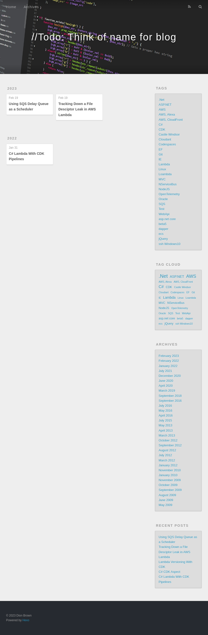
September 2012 (170, 445)
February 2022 (169, 361)
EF (161, 149)
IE (160, 159)
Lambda (164, 164)
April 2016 (166, 415)
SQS (162, 204)
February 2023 (169, 356)
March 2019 (167, 390)
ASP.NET (165, 104)
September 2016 (170, 401)
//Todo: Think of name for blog (104, 37)
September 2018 (170, 396)
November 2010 (170, 470)
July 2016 (165, 405)
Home (11, 7)
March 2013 (167, 435)
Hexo (25, 620)
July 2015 (165, 420)
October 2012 (168, 440)
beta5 (163, 224)
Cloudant (165, 139)
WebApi (164, 214)
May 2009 (165, 505)
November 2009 (170, 480)
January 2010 (168, 475)
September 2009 (170, 490)
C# (161, 124)
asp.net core (167, 219)
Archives (31, 7)
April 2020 (166, 386)
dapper (163, 229)
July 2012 (165, 455)
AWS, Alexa (167, 114)
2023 (12, 88)
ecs (161, 234)
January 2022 (168, 366)
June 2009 (166, 500)
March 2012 (167, 460)
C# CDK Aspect (169, 572)
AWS (162, 109)
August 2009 (167, 495)
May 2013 (165, 425)
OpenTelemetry (169, 194)
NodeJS (164, 189)
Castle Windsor (169, 134)
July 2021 (165, 371)
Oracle (163, 199)
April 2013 (166, 430)
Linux (162, 169)
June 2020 (166, 381)
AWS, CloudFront (171, 120)
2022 (12, 138)
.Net (161, 100)
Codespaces (167, 144)
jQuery (163, 239)
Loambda (165, 174)
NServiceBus (168, 184)
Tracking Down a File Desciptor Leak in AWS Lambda (77, 109)
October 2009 (168, 485)
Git (161, 154)
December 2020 (170, 376)
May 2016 (165, 410)
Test (161, 209)
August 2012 (167, 450)
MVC (162, 179)
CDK (162, 129)
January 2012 (168, 465)
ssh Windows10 (169, 244)
